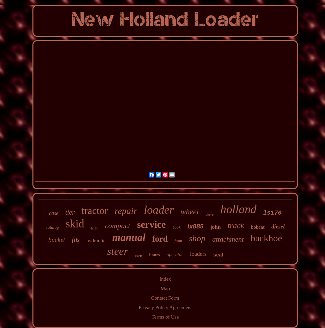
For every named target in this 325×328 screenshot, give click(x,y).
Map (165, 288)
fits (76, 240)
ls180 (94, 228)
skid (75, 224)
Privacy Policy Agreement (165, 307)
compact (117, 225)
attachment (228, 239)
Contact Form (165, 298)
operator (175, 254)
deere (209, 214)
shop (197, 238)
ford (160, 238)
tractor (94, 210)
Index (165, 279)
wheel (190, 212)
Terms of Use (165, 317)
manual (128, 237)
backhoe (266, 238)
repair (126, 211)
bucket (56, 239)
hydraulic (96, 240)
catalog (52, 227)
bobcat (258, 227)
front (178, 241)
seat (218, 254)
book (177, 227)
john (215, 227)
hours (154, 254)
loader (159, 209)
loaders (198, 254)
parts (139, 255)
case (53, 213)
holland (238, 209)
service (151, 224)
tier (70, 212)
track (235, 225)
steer (117, 251)
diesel (278, 226)
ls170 (272, 213)
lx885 (196, 226)
